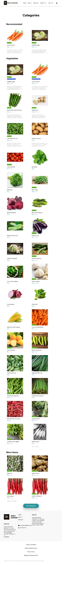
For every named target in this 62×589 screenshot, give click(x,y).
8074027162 (23, 553)
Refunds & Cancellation (31, 586)
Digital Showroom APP (20, 586)
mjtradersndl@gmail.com (26, 551)
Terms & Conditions (40, 586)
